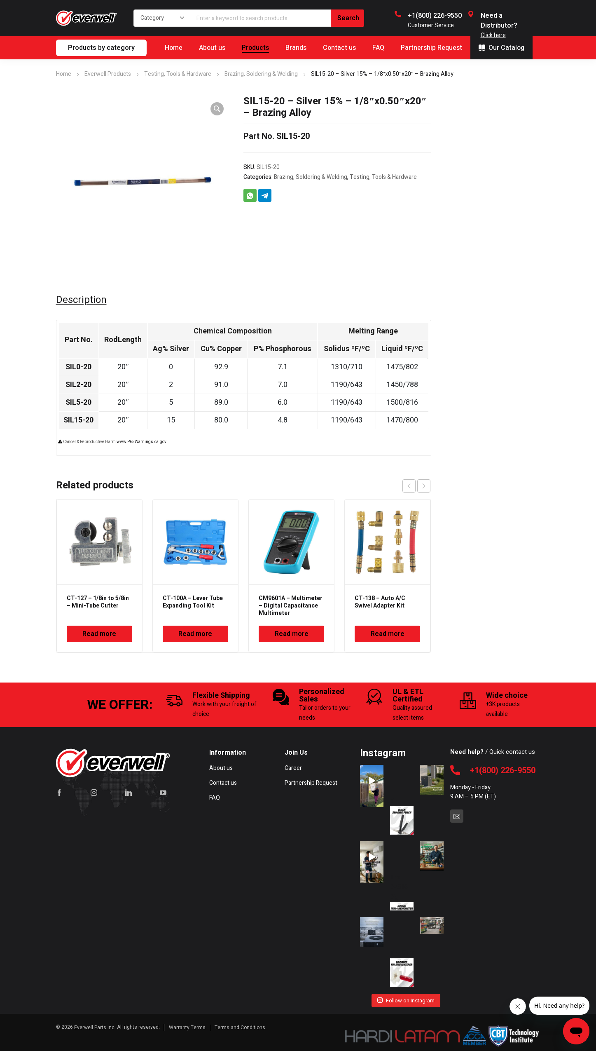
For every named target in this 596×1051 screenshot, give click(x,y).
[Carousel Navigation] (416, 486)
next (423, 486)
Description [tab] (81, 300)
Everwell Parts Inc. (95, 1027)
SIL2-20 (78, 384)
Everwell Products (107, 74)
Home (63, 74)
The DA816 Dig (402, 888)
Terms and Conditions (240, 1027)
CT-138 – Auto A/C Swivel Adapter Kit (380, 602)
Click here (493, 35)
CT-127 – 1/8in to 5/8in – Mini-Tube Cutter (98, 602)
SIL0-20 (78, 367)
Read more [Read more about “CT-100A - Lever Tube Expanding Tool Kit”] (195, 634)
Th (402, 812)
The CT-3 (402, 964)
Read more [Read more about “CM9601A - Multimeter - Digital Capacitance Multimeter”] (292, 634)
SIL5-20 (78, 402)
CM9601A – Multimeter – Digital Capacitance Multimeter (291, 605)
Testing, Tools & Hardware (177, 74)
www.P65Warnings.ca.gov (141, 442)
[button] (217, 108)
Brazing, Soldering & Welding (261, 74)
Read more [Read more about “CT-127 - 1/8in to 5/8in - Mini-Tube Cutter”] (99, 634)
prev (409, 486)
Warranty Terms (188, 1027)
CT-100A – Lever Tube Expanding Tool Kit (193, 602)
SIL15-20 (78, 420)
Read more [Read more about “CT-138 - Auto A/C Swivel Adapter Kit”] (387, 634)
